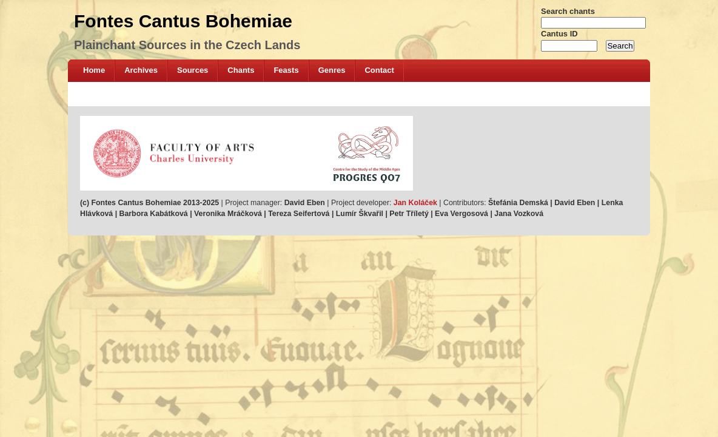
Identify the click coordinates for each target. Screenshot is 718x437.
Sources (192, 70)
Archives (141, 70)
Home (94, 70)
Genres (332, 70)
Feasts (285, 70)
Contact (379, 70)
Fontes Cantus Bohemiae (183, 21)
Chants (240, 70)
